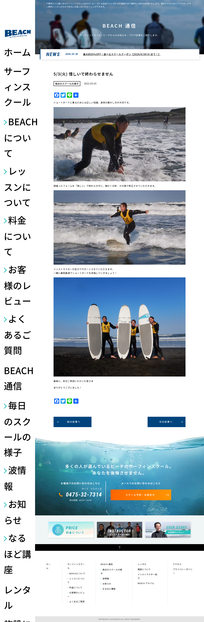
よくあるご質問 (17, 334)
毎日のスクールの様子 (17, 428)
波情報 (15, 477)
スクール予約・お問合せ (140, 494)
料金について (17, 235)
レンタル (17, 597)
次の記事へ (166, 421)
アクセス (177, 564)
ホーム (17, 51)
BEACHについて (18, 137)
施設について (144, 569)
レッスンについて (17, 186)
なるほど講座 (17, 553)
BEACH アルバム (146, 583)
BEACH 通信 (18, 378)
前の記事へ (73, 421)
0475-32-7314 (84, 494)
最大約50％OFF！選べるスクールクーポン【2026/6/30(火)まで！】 (122, 54)
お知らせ (15, 511)
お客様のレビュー (17, 285)
